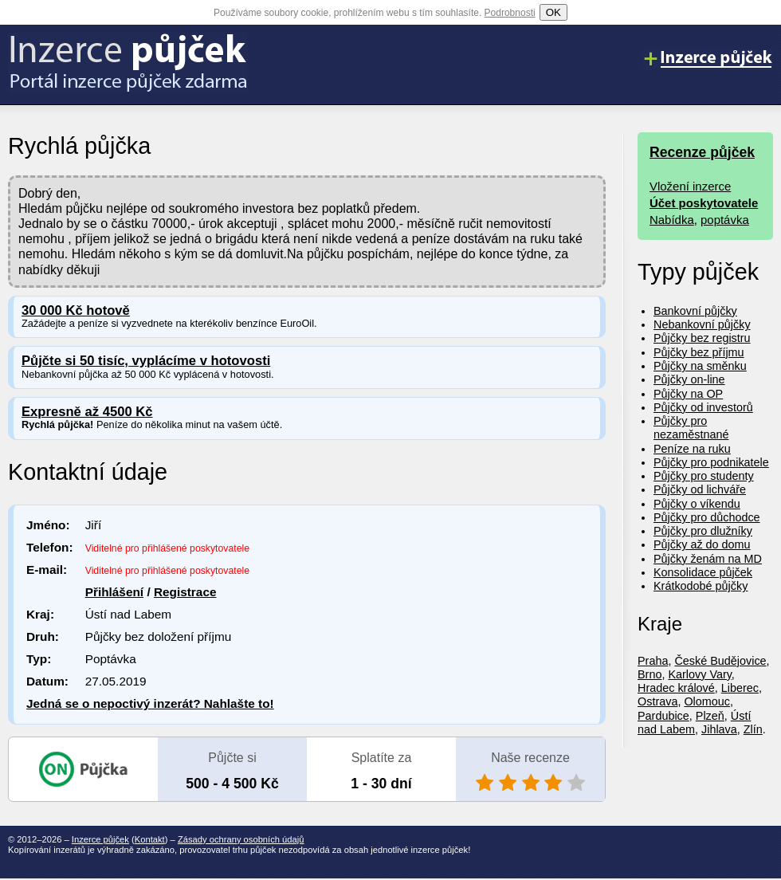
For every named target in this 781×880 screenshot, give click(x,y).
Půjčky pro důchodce (706, 517)
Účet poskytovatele (704, 203)
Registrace (185, 592)
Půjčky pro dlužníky (702, 530)
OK (553, 12)
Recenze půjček (702, 152)
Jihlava (719, 729)
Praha (653, 660)
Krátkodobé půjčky (700, 585)
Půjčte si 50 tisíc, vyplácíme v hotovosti (146, 360)
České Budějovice (720, 660)
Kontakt (150, 839)
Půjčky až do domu (702, 544)
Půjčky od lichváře (699, 489)
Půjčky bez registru (702, 338)
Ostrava (657, 701)
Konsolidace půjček (702, 572)
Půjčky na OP (688, 393)
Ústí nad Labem (694, 722)
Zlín (753, 729)
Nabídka (672, 219)
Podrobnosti (510, 12)
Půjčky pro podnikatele (711, 462)
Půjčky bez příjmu (698, 352)
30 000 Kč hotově (76, 310)
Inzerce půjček (100, 839)
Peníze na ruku (692, 448)
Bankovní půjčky (695, 310)
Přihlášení (114, 592)
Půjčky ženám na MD (707, 558)
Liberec (740, 688)
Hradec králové (676, 688)
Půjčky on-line (689, 379)
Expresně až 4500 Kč (87, 411)
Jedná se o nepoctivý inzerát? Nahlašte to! (150, 703)
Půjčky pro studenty (703, 475)
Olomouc (707, 701)
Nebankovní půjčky (702, 324)
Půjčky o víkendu (696, 503)
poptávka (725, 219)
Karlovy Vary (699, 674)
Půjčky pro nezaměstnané (690, 427)
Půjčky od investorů (703, 407)
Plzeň (710, 715)
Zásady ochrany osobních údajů (241, 839)
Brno (649, 674)
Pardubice (663, 715)
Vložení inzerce (690, 186)
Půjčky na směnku (700, 365)
